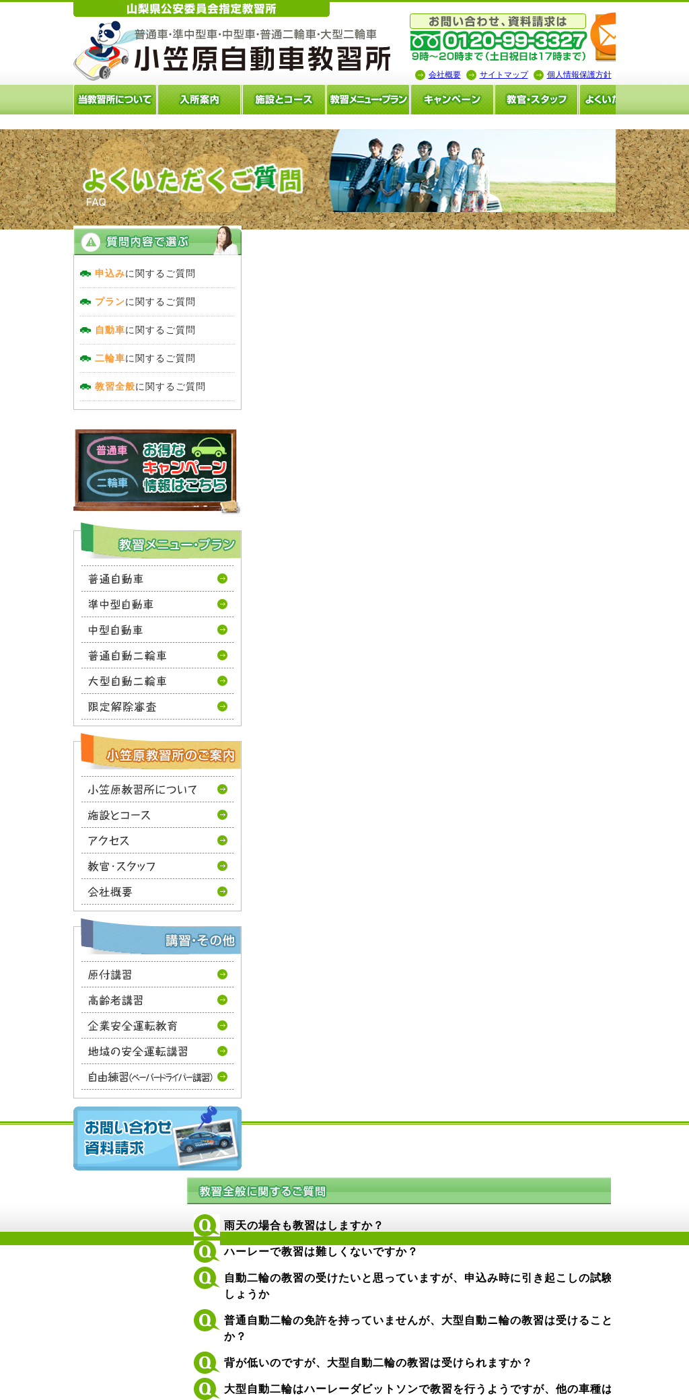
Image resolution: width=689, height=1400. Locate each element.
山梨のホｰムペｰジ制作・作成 (340, 1391)
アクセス (92, 857)
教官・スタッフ (471, 99)
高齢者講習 (92, 1017)
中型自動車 (92, 647)
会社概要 (379, 74)
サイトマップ (438, 74)
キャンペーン (387, 99)
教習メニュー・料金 (303, 99)
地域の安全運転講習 (92, 1068)
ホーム (621, 1332)
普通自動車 (92, 595)
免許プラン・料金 (441, 1332)
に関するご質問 (80, 291)
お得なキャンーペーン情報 (92, 489)
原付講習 (92, 991)
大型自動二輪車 (92, 698)
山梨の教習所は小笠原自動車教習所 (167, 53)
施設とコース (218, 99)
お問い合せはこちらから (594, 725)
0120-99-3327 (358, 725)
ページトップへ (640, 1269)
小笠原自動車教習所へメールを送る (601, 37)
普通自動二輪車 (92, 672)
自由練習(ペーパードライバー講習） (92, 1094)
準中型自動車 (92, 621)
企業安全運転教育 (92, 1042)
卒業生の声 (639, 99)
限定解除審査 (92, 724)
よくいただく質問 (555, 99)
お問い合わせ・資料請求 (92, 1155)
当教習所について (50, 99)
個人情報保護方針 (514, 74)
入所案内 (134, 99)
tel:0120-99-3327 (433, 37)
